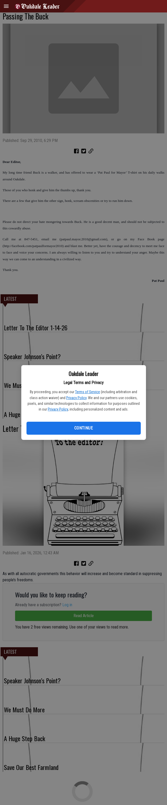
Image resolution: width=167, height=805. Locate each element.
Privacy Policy (76, 398)
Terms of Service (87, 392)
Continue (83, 428)
